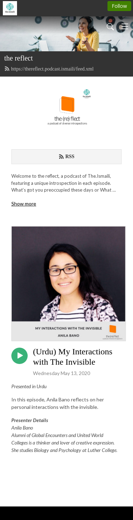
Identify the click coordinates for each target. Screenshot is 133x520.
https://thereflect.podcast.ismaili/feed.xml (49, 69)
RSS (66, 157)
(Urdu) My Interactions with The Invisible (72, 356)
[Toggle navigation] (125, 26)
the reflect (18, 58)
